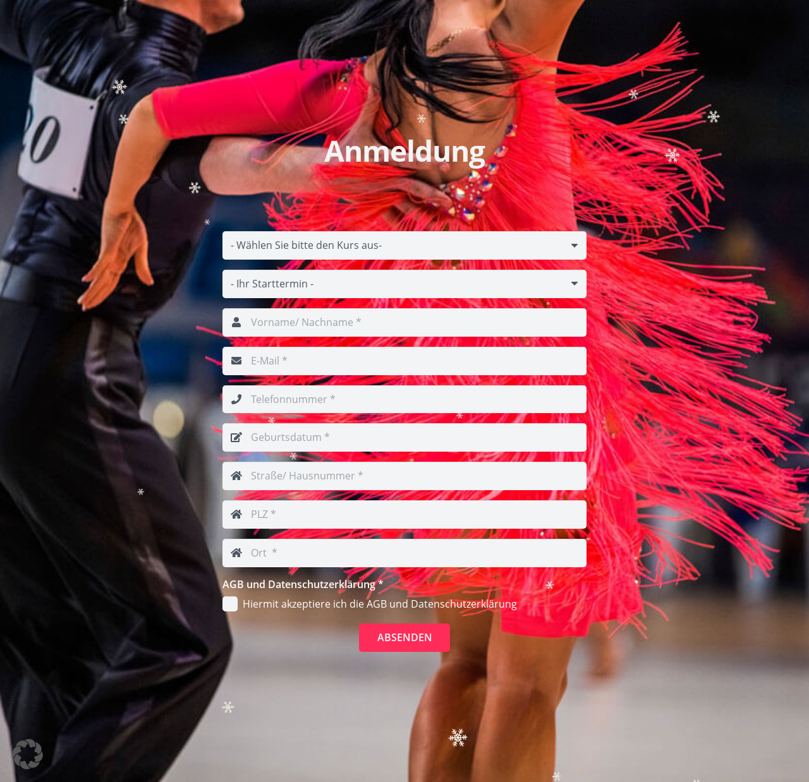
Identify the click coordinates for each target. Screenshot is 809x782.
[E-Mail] (404, 361)
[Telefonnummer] (404, 399)
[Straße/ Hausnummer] (404, 476)
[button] (28, 754)
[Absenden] (405, 637)
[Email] (404, 245)
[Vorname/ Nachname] (404, 322)
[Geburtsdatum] (404, 437)
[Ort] (404, 553)
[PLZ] (404, 514)
